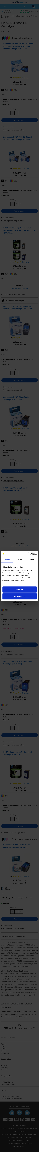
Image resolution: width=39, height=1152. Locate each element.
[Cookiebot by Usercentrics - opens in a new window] (28, 553)
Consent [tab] (7, 560)
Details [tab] (19, 560)
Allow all (19, 589)
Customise (19, 596)
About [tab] (32, 560)
